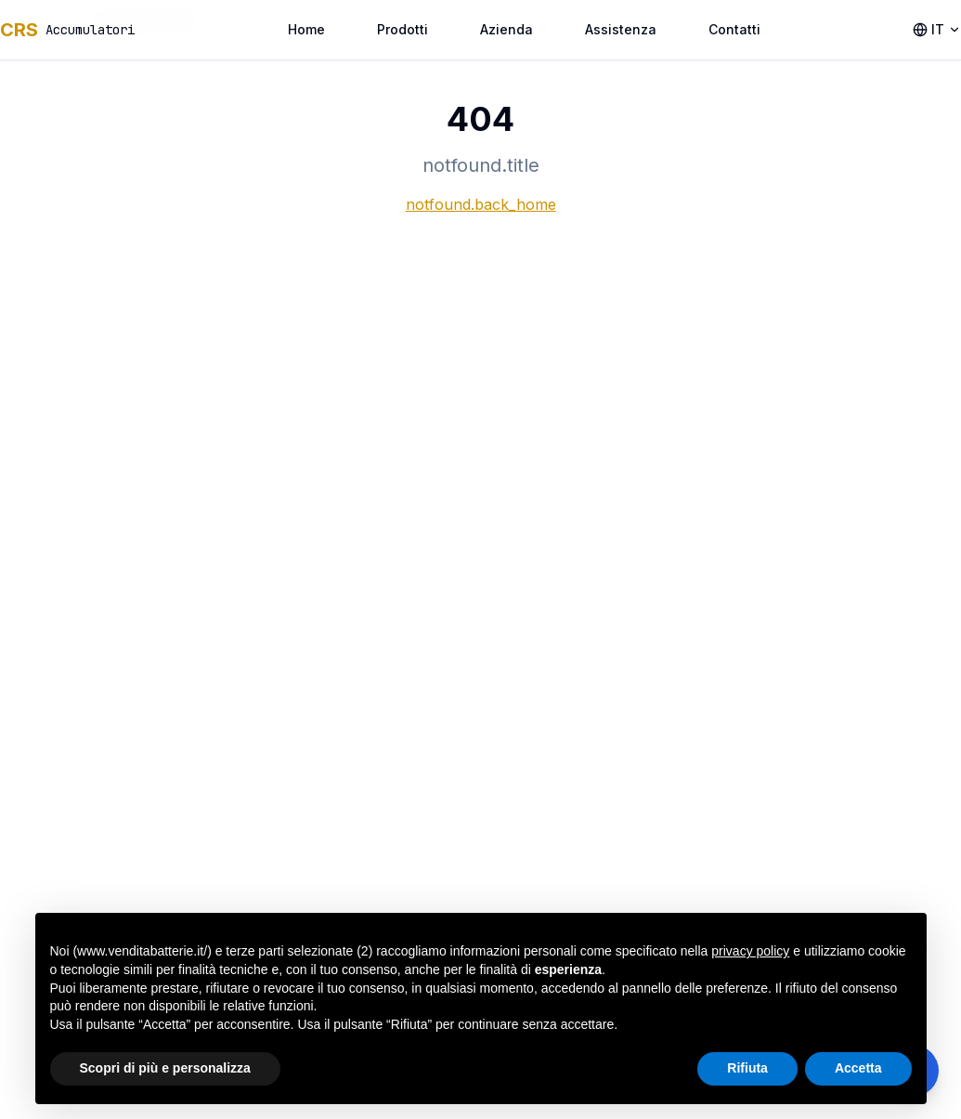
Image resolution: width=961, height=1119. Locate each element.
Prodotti (402, 29)
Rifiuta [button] (747, 1067)
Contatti (734, 29)
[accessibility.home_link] (67, 30)
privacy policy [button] (750, 950)
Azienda (506, 29)
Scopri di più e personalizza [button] (165, 1067)
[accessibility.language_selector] (937, 29)
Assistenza (620, 29)
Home (306, 29)
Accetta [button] (858, 1067)
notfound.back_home (481, 204)
